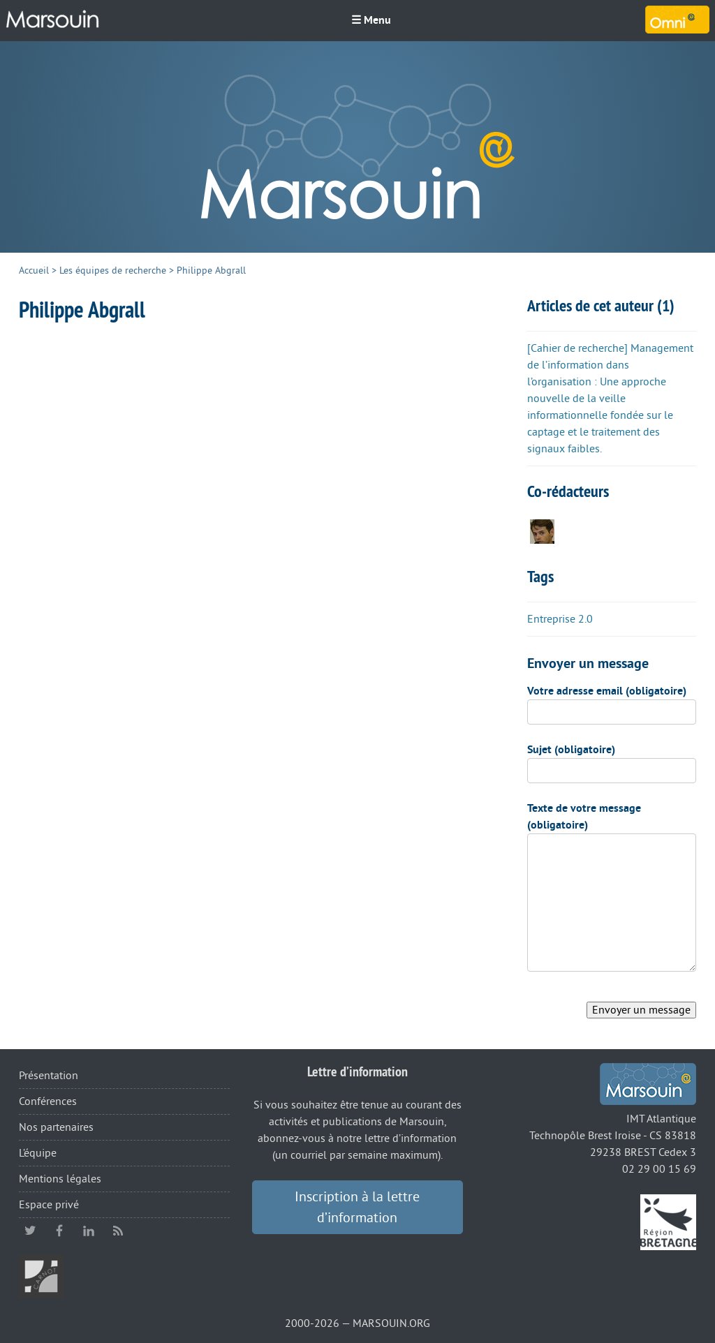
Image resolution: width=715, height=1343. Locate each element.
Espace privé (49, 1205)
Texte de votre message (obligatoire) (584, 816)
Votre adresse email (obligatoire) (606, 691)
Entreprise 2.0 (560, 619)
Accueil (34, 270)
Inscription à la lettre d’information (357, 1207)
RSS (118, 1230)
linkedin (89, 1230)
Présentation (48, 1075)
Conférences (48, 1101)
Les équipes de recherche (112, 270)
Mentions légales (60, 1179)
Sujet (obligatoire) (571, 749)
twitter (30, 1230)
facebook (59, 1230)
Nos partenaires (56, 1127)
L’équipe (38, 1153)
